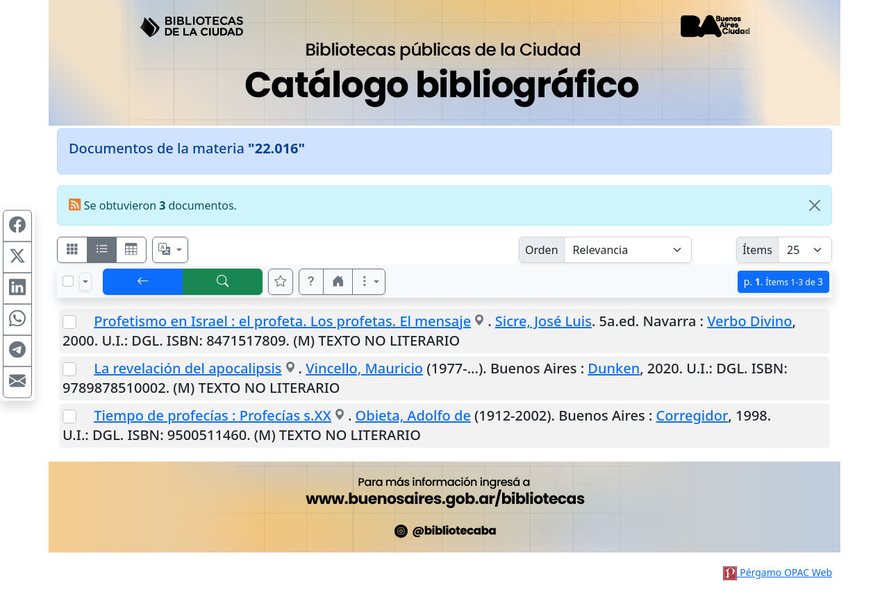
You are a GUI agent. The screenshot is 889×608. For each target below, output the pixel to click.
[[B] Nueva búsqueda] (223, 282)
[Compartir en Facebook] (17, 226)
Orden (541, 249)
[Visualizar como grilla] (131, 250)
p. (783, 281)
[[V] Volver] (143, 282)
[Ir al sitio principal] (444, 63)
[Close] (814, 205)
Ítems (757, 249)
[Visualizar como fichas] (72, 250)
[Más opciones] (368, 282)
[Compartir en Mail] (17, 382)
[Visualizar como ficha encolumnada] (102, 250)
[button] (311, 282)
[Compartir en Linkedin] (17, 289)
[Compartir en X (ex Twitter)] (17, 257)
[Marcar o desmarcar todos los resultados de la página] (68, 281)
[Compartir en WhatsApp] (17, 320)
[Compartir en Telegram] (17, 351)
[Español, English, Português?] (170, 250)
